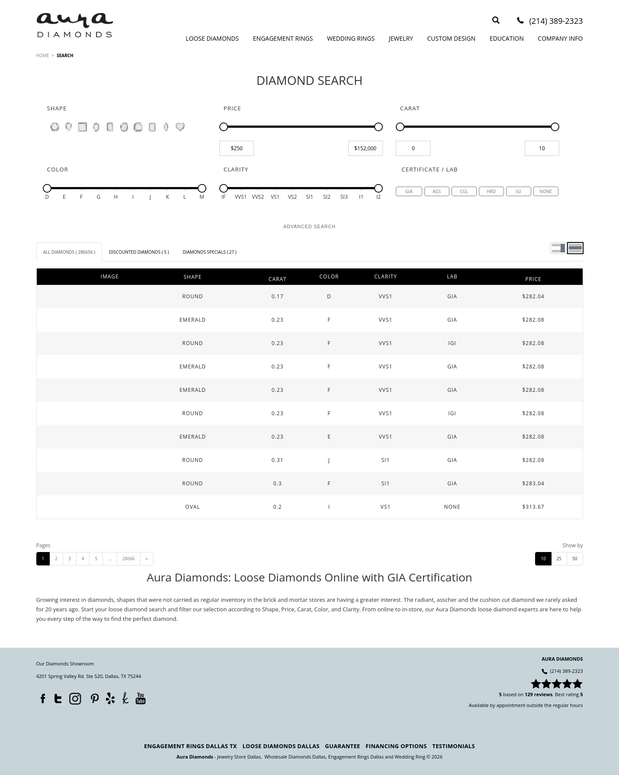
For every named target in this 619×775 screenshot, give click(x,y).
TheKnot (125, 698)
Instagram (74, 698)
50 (574, 558)
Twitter (55, 696)
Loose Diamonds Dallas (280, 746)
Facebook (40, 696)
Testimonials (453, 746)
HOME (42, 55)
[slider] (223, 127)
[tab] (69, 252)
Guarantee (342, 746)
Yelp (110, 698)
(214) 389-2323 (556, 21)
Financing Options (396, 746)
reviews (543, 694)
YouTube (140, 698)
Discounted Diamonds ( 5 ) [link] (139, 252)
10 (543, 558)
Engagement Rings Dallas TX (190, 746)
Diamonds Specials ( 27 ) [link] (209, 252)
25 (559, 558)
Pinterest (92, 696)
